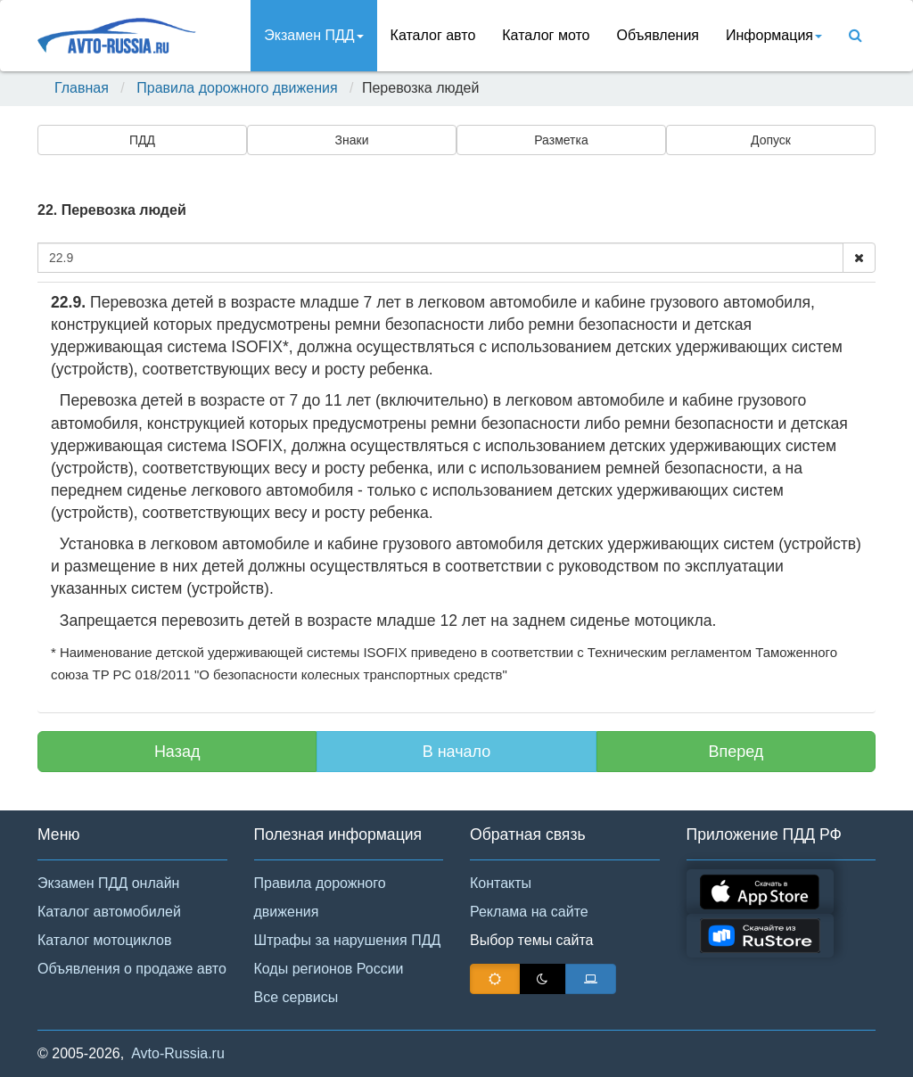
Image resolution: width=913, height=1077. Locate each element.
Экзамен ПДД (313, 35)
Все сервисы (296, 997)
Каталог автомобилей (109, 911)
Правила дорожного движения (236, 87)
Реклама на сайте (529, 911)
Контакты (500, 883)
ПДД (142, 140)
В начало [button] (457, 751)
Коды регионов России (329, 968)
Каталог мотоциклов (104, 940)
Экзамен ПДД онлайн (108, 883)
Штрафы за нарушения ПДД (347, 940)
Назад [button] (177, 751)
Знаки (352, 140)
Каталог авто (433, 35)
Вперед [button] (735, 751)
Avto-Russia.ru (178, 1053)
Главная (81, 87)
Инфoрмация (774, 35)
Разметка (561, 140)
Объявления (657, 35)
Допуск (771, 140)
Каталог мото (545, 35)
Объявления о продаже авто (131, 968)
